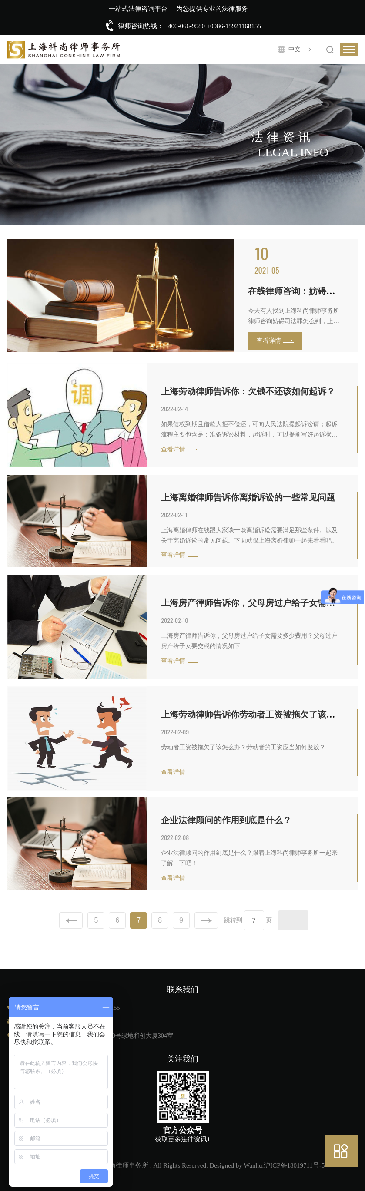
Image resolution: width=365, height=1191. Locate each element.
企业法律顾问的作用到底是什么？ (226, 820)
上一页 (71, 920)
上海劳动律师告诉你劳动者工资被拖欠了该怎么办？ (261, 714)
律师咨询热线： (141, 26)
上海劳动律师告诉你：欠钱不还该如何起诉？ (248, 391)
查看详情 (269, 340)
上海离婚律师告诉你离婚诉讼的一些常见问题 (248, 497)
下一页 (206, 920)
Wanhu (253, 1165)
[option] (182, 295)
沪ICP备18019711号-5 (294, 1165)
